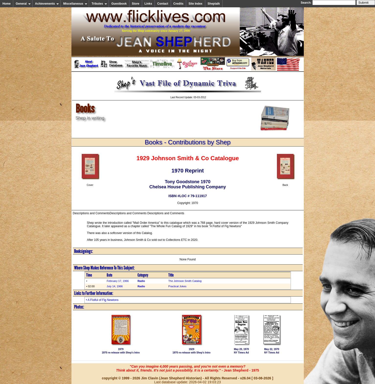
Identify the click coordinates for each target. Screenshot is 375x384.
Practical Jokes (177, 286)
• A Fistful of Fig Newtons (102, 300)
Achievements (47, 3)
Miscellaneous (75, 3)
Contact (162, 3)
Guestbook (119, 3)
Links (148, 3)
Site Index (196, 3)
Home (6, 3)
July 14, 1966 (115, 286)
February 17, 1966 (118, 280)
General (23, 3)
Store (135, 3)
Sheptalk (214, 3)
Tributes (99, 3)
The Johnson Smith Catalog (185, 280)
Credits (178, 3)
